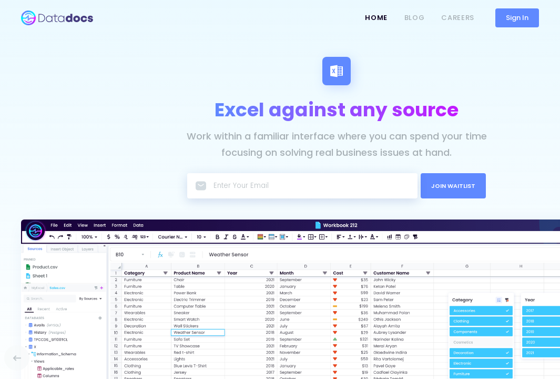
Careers (457, 18)
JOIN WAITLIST (453, 186)
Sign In (517, 18)
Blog (414, 18)
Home (376, 18)
